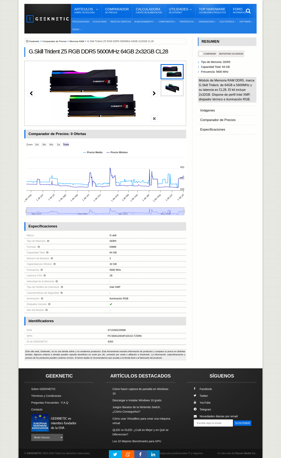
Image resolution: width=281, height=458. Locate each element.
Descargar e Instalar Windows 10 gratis (139, 400)
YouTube (202, 402)
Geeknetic (34, 41)
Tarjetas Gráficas (120, 22)
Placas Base (100, 22)
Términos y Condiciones (47, 395)
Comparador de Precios (56, 41)
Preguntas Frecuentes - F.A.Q (51, 402)
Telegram (203, 409)
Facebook (203, 389)
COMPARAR (207, 54)
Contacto (37, 409)
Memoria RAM (80, 41)
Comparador (117, 10)
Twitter (201, 395)
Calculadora (149, 10)
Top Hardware (212, 10)
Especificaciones (211, 124)
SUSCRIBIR (203, 430)
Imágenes (206, 109)
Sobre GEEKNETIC (44, 389)
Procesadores (81, 22)
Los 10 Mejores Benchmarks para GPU (139, 441)
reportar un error (231, 54)
